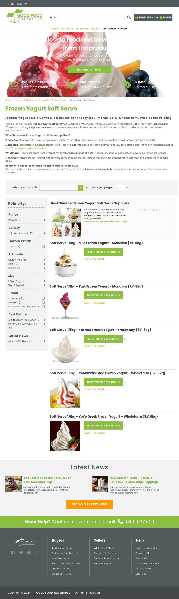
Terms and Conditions (66, 563)
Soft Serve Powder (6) (21, 233)
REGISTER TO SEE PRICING (103, 252)
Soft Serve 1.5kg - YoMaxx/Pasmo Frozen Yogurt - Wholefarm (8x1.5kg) (107, 373)
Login (167, 17)
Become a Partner (105, 553)
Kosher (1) (14, 268)
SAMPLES (123, 29)
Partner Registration (107, 558)
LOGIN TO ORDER (94, 259)
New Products (60, 558)
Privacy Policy (61, 568)
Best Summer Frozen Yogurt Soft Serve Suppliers (90, 203)
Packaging (82, 29)
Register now (148, 17)
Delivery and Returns (65, 553)
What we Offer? (104, 547)
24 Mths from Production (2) (22, 326)
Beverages (66, 29)
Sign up (9, 169)
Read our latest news (89, 504)
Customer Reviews (147, 563)
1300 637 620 (18, 4)
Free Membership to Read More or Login (105, 221)
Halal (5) (13, 264)
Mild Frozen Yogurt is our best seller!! (26, 148)
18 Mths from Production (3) (24, 320)
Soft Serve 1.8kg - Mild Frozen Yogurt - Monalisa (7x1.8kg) (96, 243)
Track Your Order (63, 547)
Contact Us (143, 553)
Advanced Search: (25, 187)
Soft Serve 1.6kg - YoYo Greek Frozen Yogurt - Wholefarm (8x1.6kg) (104, 416)
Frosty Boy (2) (16, 298)
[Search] (91, 17)
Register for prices (89, 70)
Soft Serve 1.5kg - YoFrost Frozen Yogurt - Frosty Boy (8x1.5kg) (100, 330)
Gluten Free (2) (17, 260)
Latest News (109, 29)
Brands (95, 29)
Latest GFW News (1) (20, 341)
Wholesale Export (63, 573)
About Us (141, 558)
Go (80, 187)
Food (54, 29)
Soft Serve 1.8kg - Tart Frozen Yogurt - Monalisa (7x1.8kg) (96, 286)
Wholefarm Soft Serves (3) (23, 306)
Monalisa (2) (15, 302)
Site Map (141, 573)
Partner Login (102, 563)
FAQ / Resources (146, 547)
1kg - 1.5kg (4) (16, 285)
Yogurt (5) (14, 246)
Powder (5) (14, 220)
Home (9, 100)
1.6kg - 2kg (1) (16, 281)
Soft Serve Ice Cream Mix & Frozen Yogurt (45, 100)
